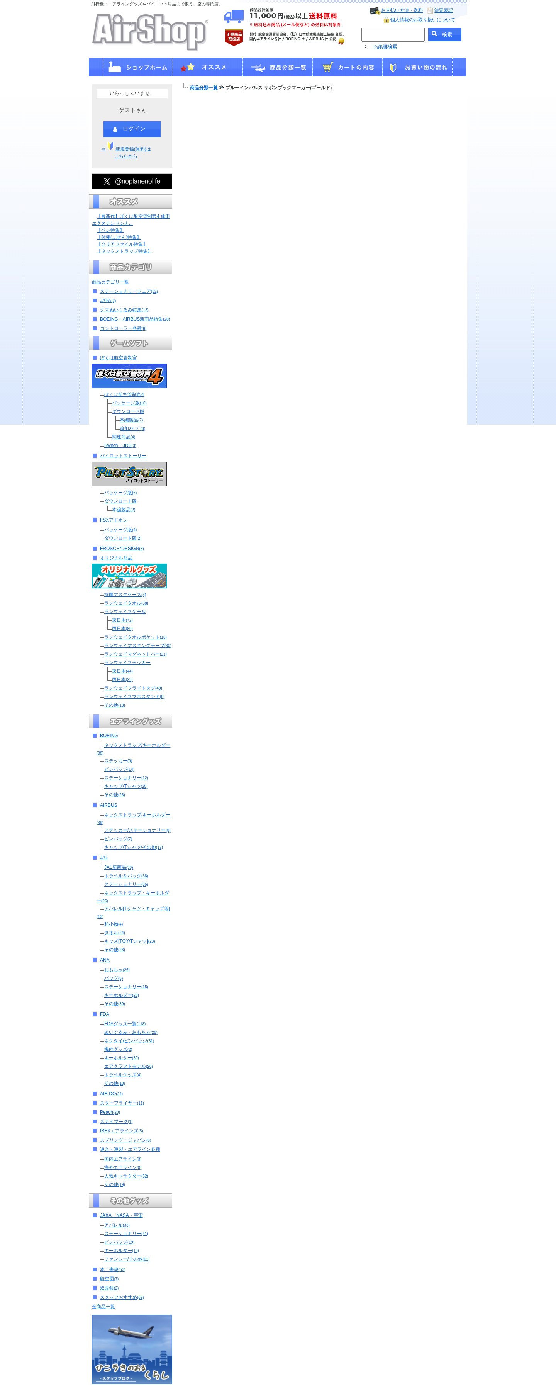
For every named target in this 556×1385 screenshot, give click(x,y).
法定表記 (443, 10)
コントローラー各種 (123, 328)
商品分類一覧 (204, 87)
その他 (114, 705)
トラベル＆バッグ (126, 876)
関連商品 (123, 437)
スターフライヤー (122, 1103)
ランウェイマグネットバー (135, 654)
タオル (114, 932)
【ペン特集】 (110, 230)
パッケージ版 (129, 403)
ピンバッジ (119, 769)
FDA (104, 1014)
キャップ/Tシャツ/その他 (133, 847)
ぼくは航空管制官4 (124, 394)
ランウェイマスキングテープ (137, 645)
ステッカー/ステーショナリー (137, 830)
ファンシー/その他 (126, 1259)
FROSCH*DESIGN (122, 548)
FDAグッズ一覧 (125, 1023)
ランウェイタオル (126, 603)
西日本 (122, 628)
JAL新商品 (118, 867)
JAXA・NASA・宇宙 (121, 1215)
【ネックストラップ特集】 (124, 251)
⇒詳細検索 (384, 46)
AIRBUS (108, 805)
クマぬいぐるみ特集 (124, 310)
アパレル (117, 1225)
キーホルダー (121, 995)
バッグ (113, 978)
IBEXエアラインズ (121, 1130)
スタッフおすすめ (122, 1297)
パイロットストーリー (123, 456)
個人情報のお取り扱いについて (422, 19)
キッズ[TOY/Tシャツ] (129, 941)
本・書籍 (112, 1269)
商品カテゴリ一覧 (110, 282)
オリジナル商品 (116, 558)
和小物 (113, 924)
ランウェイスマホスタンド (134, 696)
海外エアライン (122, 1167)
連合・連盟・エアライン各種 (130, 1149)
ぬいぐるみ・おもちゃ (131, 1032)
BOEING (109, 735)
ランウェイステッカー (127, 662)
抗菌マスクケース (125, 594)
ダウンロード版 (128, 411)
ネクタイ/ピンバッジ (129, 1040)
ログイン (129, 129)
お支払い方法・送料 (402, 10)
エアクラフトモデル (128, 1066)
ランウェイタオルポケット (135, 637)
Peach (110, 1112)
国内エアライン (122, 1159)
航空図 (109, 1278)
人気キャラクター (126, 1176)
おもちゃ (117, 969)
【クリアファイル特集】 (122, 244)
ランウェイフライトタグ (133, 688)
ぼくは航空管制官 (118, 357)
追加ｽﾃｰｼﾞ (132, 428)
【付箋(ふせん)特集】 (119, 237)
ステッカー (118, 760)
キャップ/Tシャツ (125, 786)
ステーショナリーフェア (129, 291)
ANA (105, 960)
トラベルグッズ (122, 1074)
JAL (104, 857)
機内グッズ (118, 1049)
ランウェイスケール (125, 611)
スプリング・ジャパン (125, 1140)
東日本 (122, 620)
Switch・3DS (120, 445)
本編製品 (131, 420)
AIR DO (111, 1093)
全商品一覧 (103, 1306)
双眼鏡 (109, 1288)
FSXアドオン (113, 520)
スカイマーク (116, 1121)
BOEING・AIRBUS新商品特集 (135, 319)
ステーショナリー (126, 777)
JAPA (108, 300)
